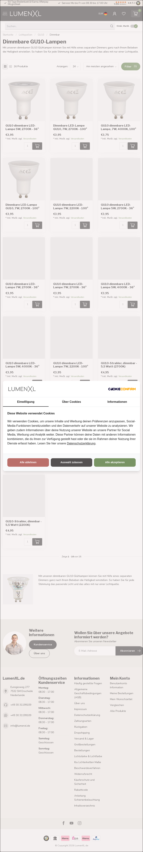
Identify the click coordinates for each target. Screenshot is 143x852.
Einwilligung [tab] (25, 401)
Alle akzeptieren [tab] (115, 462)
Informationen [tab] (117, 401)
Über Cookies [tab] (71, 401)
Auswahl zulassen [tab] (71, 462)
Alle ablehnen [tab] (28, 462)
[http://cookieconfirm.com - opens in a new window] (122, 389)
